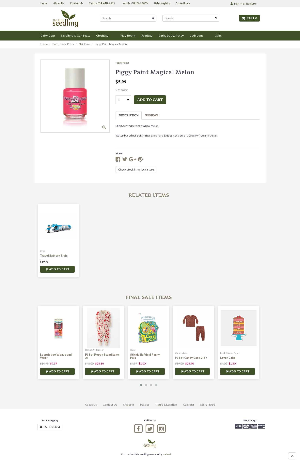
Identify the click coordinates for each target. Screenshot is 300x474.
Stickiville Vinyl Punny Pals (145, 356)
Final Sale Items (148, 297)
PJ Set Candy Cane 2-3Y (191, 357)
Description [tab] (128, 115)
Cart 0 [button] (249, 18)
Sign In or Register (243, 3)
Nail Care (84, 44)
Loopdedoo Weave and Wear (56, 356)
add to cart (150, 100)
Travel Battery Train (54, 255)
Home (44, 44)
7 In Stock (121, 89)
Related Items (148, 195)
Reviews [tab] (151, 115)
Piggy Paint (122, 62)
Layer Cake (227, 357)
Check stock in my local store (136, 169)
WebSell (167, 454)
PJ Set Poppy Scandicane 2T (102, 356)
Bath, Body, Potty (63, 44)
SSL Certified (50, 427)
